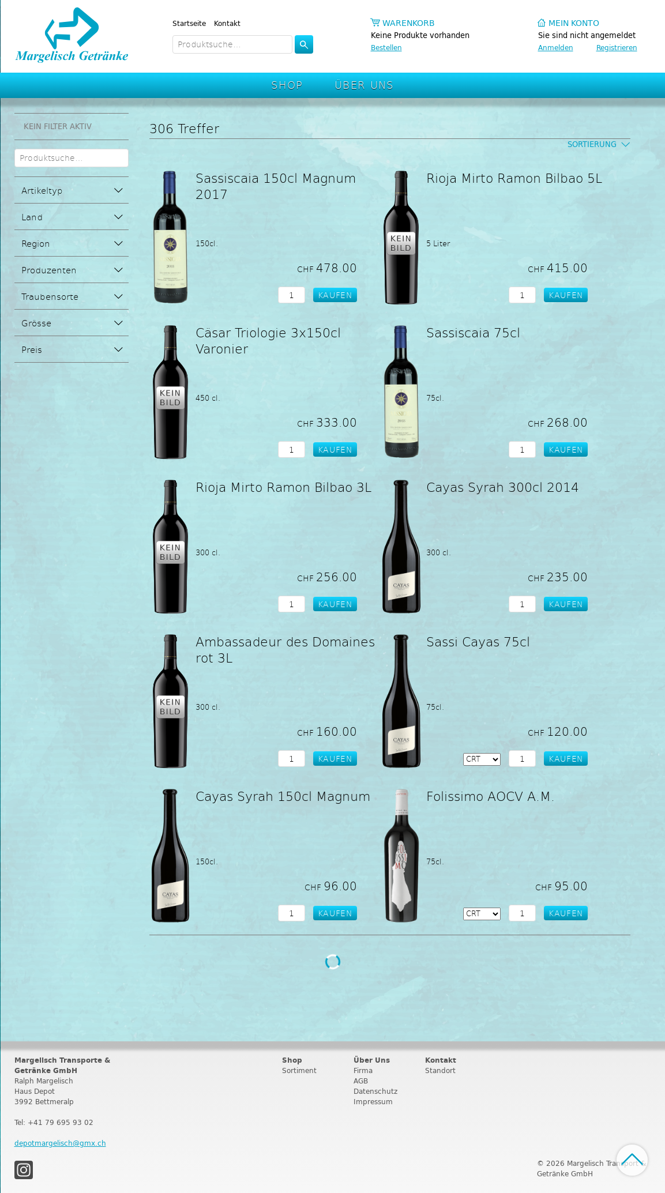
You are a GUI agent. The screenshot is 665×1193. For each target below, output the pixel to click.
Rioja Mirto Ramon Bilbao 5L (514, 177)
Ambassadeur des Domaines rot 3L (285, 649)
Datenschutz (375, 1091)
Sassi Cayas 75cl (478, 641)
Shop (287, 84)
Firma (363, 1070)
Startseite (189, 23)
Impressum (373, 1101)
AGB (361, 1080)
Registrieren (616, 47)
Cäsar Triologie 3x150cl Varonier (268, 340)
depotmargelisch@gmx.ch (60, 1143)
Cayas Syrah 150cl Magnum (283, 795)
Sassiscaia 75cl (473, 332)
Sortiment (299, 1070)
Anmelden (555, 47)
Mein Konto (573, 23)
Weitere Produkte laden (332, 961)
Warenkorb (408, 23)
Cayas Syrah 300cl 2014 (502, 486)
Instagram (23, 1170)
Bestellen (386, 47)
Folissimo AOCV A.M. (490, 795)
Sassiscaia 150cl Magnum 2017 (276, 185)
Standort (440, 1070)
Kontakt (227, 23)
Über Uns (364, 84)
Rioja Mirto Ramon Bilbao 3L (283, 486)
